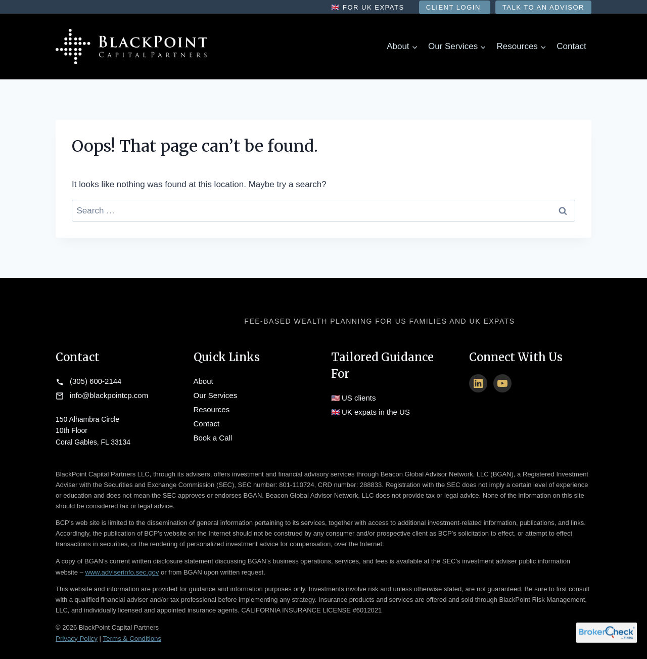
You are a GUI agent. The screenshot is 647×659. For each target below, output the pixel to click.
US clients (358, 396)
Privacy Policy (76, 631)
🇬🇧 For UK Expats (368, 7)
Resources (210, 402)
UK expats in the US (373, 408)
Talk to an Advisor (543, 7)
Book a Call (212, 425)
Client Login (454, 7)
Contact (571, 46)
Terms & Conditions (130, 631)
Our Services (214, 391)
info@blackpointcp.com (106, 391)
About (203, 380)
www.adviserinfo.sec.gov (121, 565)
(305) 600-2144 (94, 380)
